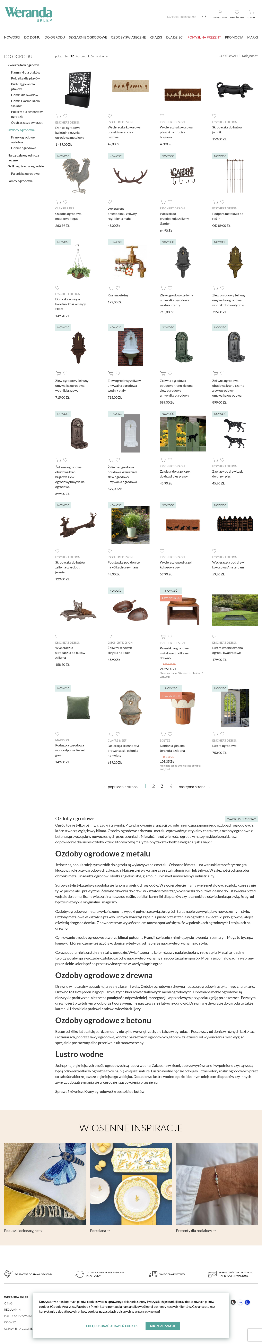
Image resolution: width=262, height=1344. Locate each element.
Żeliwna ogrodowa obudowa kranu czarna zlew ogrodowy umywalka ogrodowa (228, 387)
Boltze (165, 740)
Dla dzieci (175, 37)
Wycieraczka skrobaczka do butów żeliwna (70, 652)
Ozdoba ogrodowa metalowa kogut (68, 215)
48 (77, 56)
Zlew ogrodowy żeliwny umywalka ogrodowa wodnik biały (124, 385)
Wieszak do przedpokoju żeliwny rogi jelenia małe (122, 213)
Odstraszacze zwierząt (27, 120)
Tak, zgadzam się (163, 1325)
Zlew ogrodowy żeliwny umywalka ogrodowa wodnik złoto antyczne (228, 300)
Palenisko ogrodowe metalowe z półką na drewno (174, 652)
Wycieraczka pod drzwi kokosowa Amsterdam (228, 564)
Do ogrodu (55, 37)
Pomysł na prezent (204, 37)
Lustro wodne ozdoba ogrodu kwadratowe (227, 649)
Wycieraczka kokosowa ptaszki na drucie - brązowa (176, 132)
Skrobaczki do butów (128, 1091)
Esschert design (67, 122)
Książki (156, 37)
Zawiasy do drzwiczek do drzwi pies (227, 473)
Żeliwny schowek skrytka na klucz (120, 649)
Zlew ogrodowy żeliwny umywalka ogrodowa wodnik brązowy (71, 385)
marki (252, 37)
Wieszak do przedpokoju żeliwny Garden (174, 218)
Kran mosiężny (118, 295)
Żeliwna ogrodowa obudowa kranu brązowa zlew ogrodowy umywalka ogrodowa (70, 476)
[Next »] (194, 786)
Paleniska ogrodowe (25, 171)
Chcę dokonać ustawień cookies (111, 1325)
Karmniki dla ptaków (25, 70)
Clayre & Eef (64, 208)
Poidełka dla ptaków (25, 76)
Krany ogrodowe (97, 1091)
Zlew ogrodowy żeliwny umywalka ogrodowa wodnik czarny (176, 300)
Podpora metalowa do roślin (227, 215)
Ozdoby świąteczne (128, 37)
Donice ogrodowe (23, 146)
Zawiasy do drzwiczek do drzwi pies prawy (175, 473)
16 (66, 56)
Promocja (234, 37)
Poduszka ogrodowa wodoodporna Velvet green (70, 749)
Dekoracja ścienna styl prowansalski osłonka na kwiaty (123, 750)
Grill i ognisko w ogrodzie (26, 164)
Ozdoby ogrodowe (21, 127)
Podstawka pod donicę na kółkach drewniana (124, 564)
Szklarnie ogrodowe (88, 37)
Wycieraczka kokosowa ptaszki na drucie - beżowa (124, 132)
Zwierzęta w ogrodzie (24, 63)
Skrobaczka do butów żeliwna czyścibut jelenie (70, 567)
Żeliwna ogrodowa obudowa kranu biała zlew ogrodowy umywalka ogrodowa (122, 474)
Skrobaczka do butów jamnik (227, 129)
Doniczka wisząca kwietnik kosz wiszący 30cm (70, 304)
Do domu (32, 37)
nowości (12, 37)
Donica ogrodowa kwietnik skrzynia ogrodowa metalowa (69, 132)
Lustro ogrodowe (224, 745)
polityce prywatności (149, 1311)
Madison (62, 739)
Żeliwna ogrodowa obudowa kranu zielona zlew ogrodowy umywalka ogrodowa (176, 387)
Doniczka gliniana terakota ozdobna (172, 747)
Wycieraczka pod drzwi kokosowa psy (176, 564)
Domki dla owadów (24, 93)
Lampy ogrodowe (20, 179)
